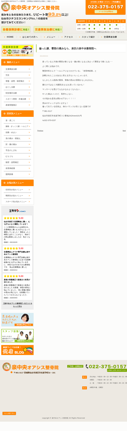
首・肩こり (10, 120)
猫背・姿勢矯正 (12, 162)
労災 (7, 75)
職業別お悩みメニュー (14, 196)
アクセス (68, 37)
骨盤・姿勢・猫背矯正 (15, 81)
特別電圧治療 (11, 93)
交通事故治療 (110, 37)
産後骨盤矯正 (11, 105)
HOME (10, 37)
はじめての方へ (30, 37)
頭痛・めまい (11, 132)
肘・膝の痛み (11, 144)
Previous (40, 131)
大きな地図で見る (9, 413)
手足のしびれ (11, 150)
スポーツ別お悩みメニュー (16, 202)
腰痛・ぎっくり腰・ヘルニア (17, 126)
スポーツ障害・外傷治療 (16, 99)
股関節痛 (9, 174)
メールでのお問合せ (106, 11)
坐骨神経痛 (10, 168)
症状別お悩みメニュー (14, 190)
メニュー (51, 37)
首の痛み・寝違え (13, 138)
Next (124, 131)
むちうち (9, 156)
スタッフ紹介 (88, 37)
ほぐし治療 (10, 87)
